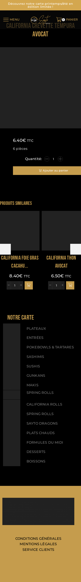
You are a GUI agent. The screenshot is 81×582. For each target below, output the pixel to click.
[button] (29, 285)
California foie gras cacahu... (19, 262)
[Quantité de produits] (53, 159)
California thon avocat (61, 262)
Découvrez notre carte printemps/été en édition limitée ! (40, 5)
